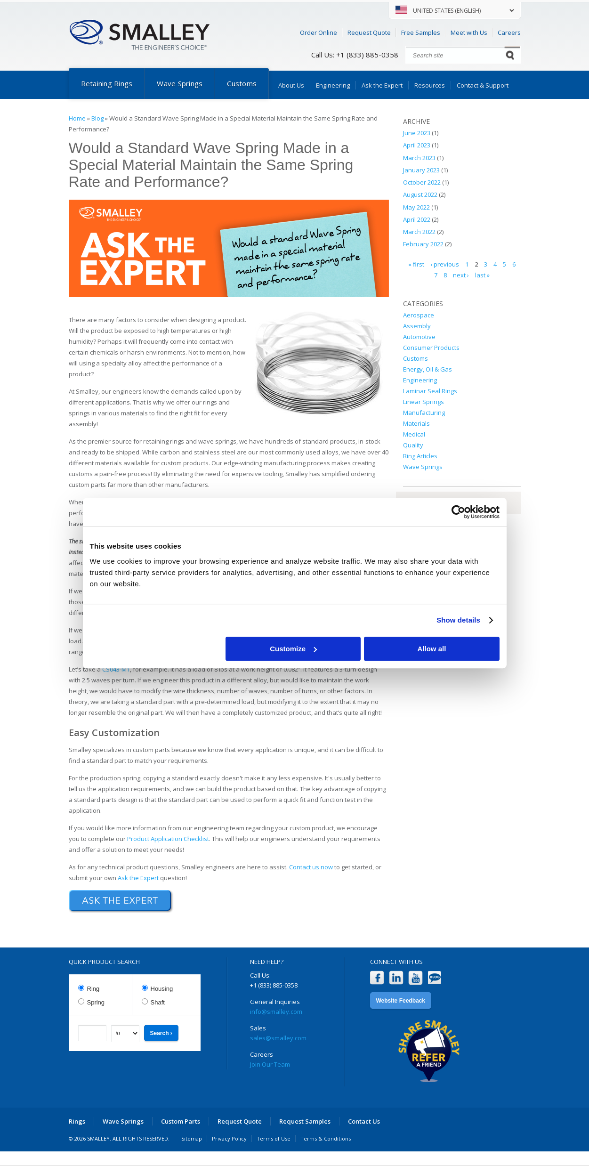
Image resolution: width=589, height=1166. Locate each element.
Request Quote (369, 32)
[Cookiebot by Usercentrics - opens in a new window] (458, 512)
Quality (413, 445)
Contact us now (311, 867)
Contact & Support (482, 85)
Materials (416, 423)
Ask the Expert (382, 85)
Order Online (318, 32)
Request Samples (305, 1121)
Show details (458, 620)
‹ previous (444, 264)
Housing (162, 988)
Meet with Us (469, 32)
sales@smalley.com (278, 1038)
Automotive (419, 336)
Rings (77, 1121)
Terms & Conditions (325, 1138)
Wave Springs (179, 83)
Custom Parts (180, 1121)
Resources (429, 85)
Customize (293, 649)
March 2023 (419, 158)
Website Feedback (400, 1000)
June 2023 (416, 133)
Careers (509, 32)
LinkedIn (396, 978)
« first (416, 264)
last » (482, 275)
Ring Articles (420, 456)
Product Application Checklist (168, 838)
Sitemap (191, 1138)
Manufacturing (424, 412)
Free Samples (420, 32)
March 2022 (419, 231)
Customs (242, 83)
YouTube (415, 978)
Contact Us (364, 1121)
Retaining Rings (107, 83)
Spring (96, 1002)
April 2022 (416, 219)
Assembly (417, 326)
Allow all (432, 649)
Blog (97, 118)
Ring (93, 988)
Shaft (158, 1002)
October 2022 (422, 182)
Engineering (333, 85)
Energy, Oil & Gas (427, 369)
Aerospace (418, 315)
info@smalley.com (276, 1011)
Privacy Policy (229, 1138)
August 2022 (420, 194)
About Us (291, 85)
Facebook (377, 978)
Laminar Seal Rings (430, 391)
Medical (414, 434)
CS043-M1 (116, 669)
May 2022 (416, 207)
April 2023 (416, 145)
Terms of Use (273, 1138)
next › (461, 275)
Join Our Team (270, 1064)
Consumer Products (431, 347)
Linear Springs (423, 401)
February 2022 (423, 244)
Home (77, 118)
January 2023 (421, 170)
